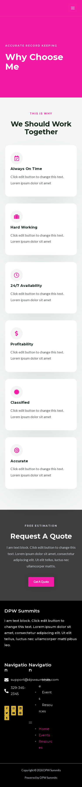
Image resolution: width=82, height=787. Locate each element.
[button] (41, 582)
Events (44, 735)
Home (44, 729)
